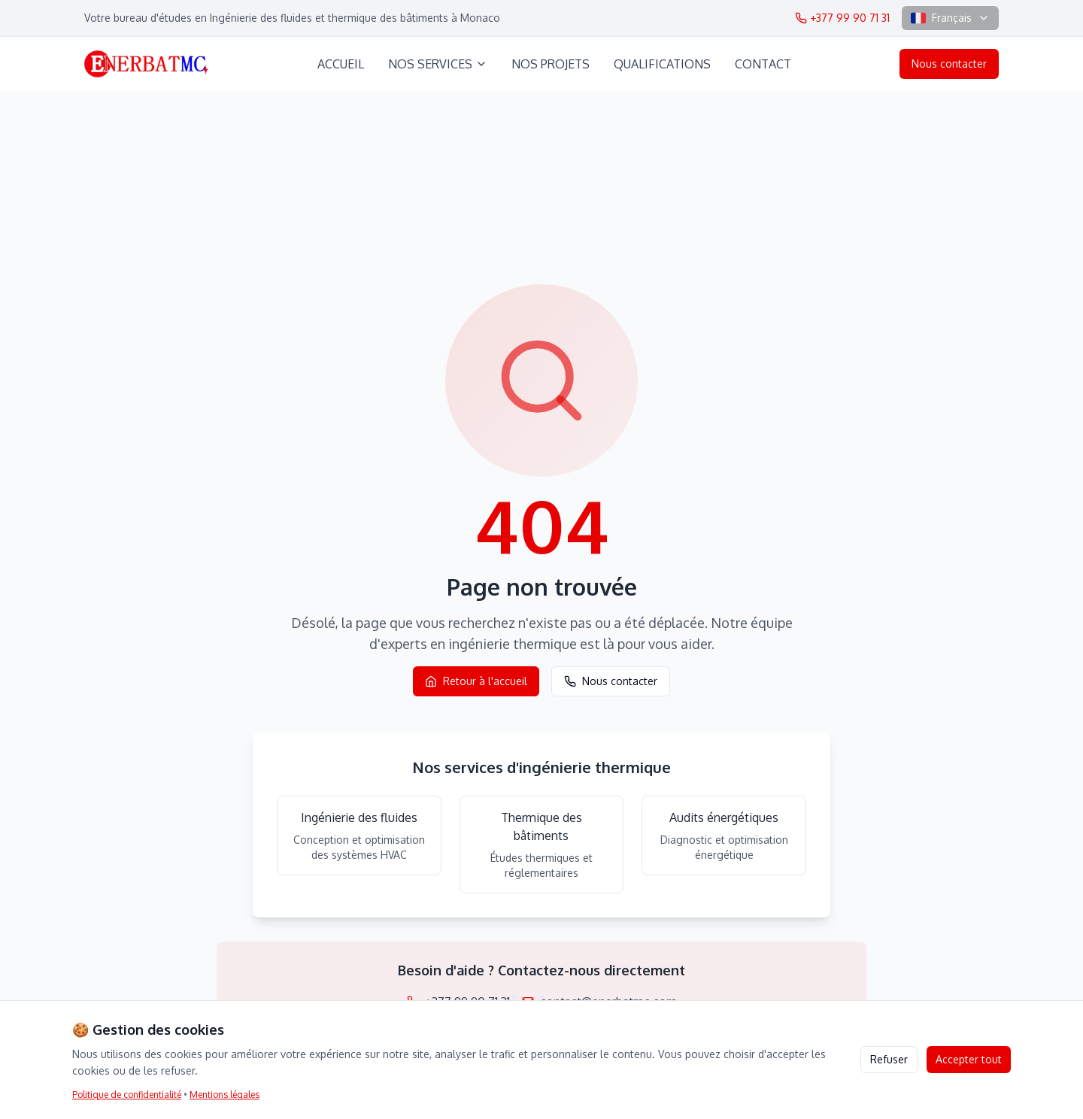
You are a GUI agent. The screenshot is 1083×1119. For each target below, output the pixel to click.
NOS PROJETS (550, 63)
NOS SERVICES (437, 63)
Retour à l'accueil (476, 681)
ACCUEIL (340, 63)
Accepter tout (969, 1059)
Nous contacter (949, 63)
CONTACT (763, 63)
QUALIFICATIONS (662, 63)
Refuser (889, 1059)
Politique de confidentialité (126, 1094)
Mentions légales (224, 1094)
